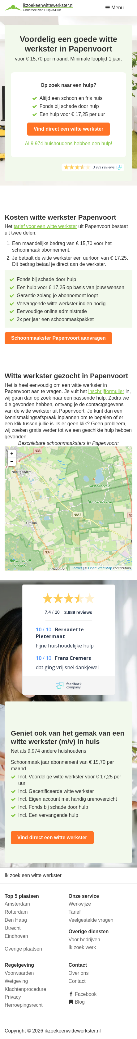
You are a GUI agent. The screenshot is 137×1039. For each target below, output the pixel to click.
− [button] (12, 462)
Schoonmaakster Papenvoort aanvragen (58, 338)
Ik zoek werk (82, 947)
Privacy (13, 997)
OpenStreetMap (100, 568)
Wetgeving (16, 981)
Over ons (79, 973)
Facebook (85, 994)
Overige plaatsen (23, 949)
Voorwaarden (19, 973)
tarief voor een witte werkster (45, 226)
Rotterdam (16, 912)
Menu (114, 7)
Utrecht (13, 928)
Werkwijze (80, 904)
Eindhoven (16, 936)
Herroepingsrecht (24, 1005)
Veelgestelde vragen (91, 920)
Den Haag (16, 920)
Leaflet (77, 568)
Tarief (75, 912)
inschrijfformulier (106, 391)
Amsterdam (17, 904)
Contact (77, 981)
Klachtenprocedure (25, 989)
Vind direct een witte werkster (69, 129)
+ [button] (12, 453)
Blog (79, 1002)
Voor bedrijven (84, 939)
